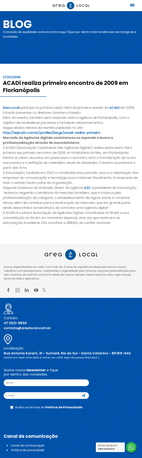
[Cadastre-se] (83, 395)
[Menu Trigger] (132, 5)
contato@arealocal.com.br (27, 328)
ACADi (114, 107)
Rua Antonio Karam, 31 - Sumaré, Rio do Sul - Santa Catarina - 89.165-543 (67, 353)
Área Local (11, 107)
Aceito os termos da (46, 407)
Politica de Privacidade (63, 407)
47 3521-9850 (15, 323)
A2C (87, 187)
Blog (17, 24)
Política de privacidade (27, 450)
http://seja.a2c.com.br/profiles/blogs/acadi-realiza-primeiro (51, 132)
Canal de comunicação (27, 445)
